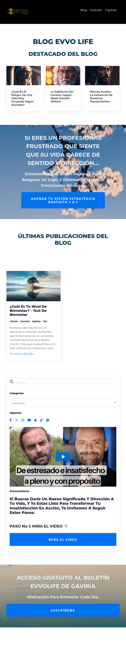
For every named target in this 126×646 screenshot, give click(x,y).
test (45, 324)
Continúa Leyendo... (22, 356)
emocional (25, 324)
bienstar (14, 324)
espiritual (36, 324)
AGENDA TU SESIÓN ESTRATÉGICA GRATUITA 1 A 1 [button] (63, 200)
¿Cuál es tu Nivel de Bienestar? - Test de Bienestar (30, 311)
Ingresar (111, 10)
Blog (83, 10)
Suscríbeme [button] (63, 612)
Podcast (96, 10)
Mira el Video (63, 542)
